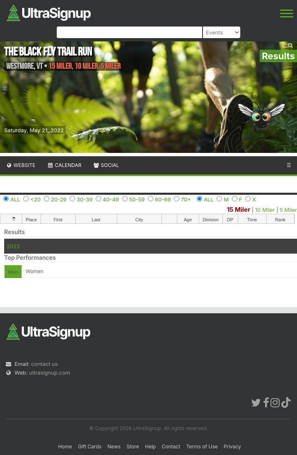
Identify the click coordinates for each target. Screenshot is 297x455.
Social (106, 165)
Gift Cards (89, 446)
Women (34, 271)
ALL (15, 199)
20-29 (59, 199)
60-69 (163, 199)
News (114, 446)
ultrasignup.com (49, 372)
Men (13, 272)
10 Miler (265, 209)
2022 (13, 246)
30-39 (84, 199)
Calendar (64, 165)
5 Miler (288, 209)
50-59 (137, 199)
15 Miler (239, 209)
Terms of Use (201, 446)
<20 (35, 199)
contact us (44, 364)
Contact (171, 446)
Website (21, 165)
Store (133, 446)
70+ (186, 199)
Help (150, 446)
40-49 (111, 199)
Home (65, 446)
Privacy (232, 446)
